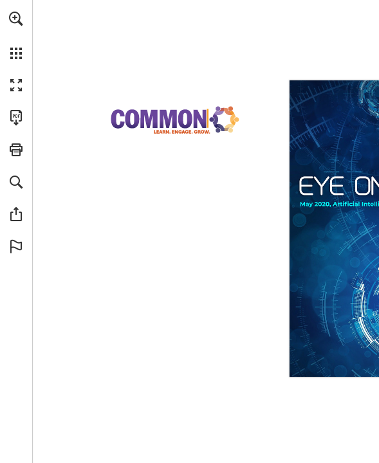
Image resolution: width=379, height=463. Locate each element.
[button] (16, 19)
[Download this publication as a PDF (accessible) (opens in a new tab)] (16, 118)
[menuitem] (16, 35)
